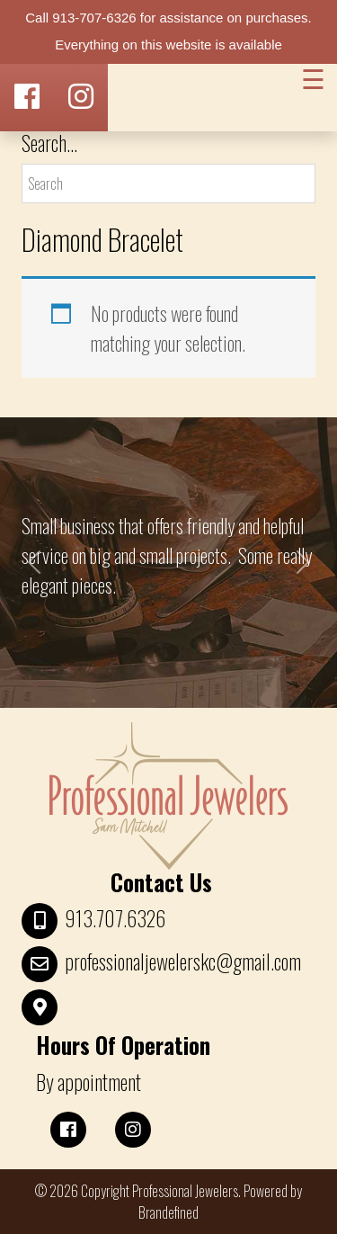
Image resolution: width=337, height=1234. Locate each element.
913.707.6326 (115, 918)
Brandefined (168, 1212)
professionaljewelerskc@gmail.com (183, 961)
